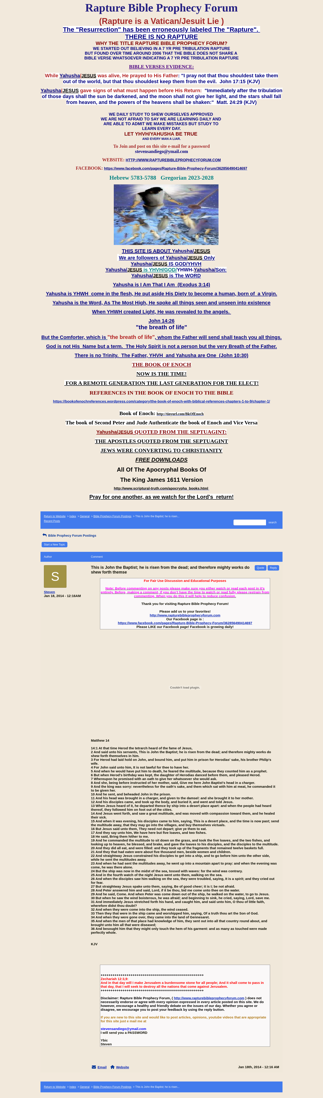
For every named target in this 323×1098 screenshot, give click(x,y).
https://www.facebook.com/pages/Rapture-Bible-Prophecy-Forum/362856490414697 (185, 623)
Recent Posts (52, 521)
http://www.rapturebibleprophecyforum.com (185, 615)
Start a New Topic (54, 544)
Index (72, 516)
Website (122, 1067)
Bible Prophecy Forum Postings (112, 516)
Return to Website (55, 516)
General (85, 516)
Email (102, 1067)
